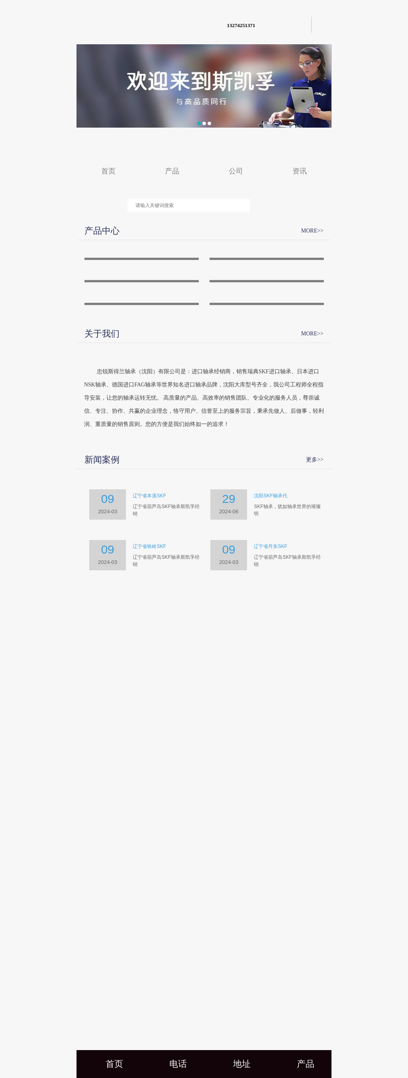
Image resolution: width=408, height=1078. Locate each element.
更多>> (315, 823)
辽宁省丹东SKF (270, 910)
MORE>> (312, 231)
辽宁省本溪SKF (149, 859)
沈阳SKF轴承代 (270, 859)
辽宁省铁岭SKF (149, 910)
